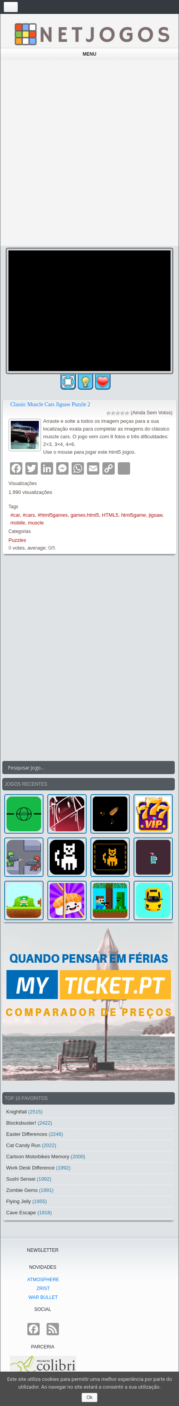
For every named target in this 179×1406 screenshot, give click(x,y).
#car (15, 515)
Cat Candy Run (23, 1145)
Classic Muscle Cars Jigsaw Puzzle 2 (50, 404)
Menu (89, 54)
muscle (36, 523)
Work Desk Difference (30, 1168)
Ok (89, 1397)
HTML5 (110, 515)
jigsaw (155, 515)
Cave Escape (21, 1212)
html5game (133, 515)
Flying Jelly (18, 1201)
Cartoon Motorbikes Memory (37, 1156)
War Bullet (43, 1297)
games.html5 (84, 515)
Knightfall (16, 1112)
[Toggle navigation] (11, 7)
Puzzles (17, 540)
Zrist (43, 1288)
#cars (29, 515)
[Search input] (84, 767)
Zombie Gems (22, 1190)
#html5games (53, 515)
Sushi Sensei (20, 1179)
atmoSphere (43, 1279)
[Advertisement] (89, 153)
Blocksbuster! (21, 1123)
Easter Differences (26, 1134)
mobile (17, 523)
